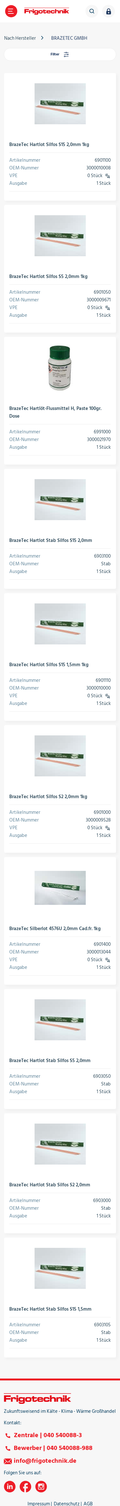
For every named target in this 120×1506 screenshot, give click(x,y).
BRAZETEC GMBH (69, 38)
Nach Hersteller (20, 38)
